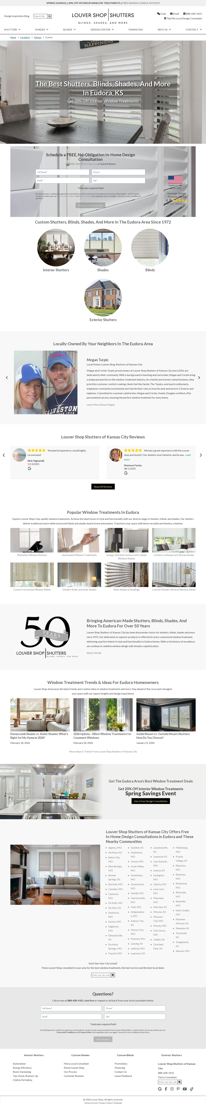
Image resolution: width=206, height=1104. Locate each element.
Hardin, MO (137, 893)
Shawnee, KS (182, 928)
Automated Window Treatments (79, 554)
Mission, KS (159, 911)
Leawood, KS (160, 856)
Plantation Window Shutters (32, 554)
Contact (194, 29)
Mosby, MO (159, 925)
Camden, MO (115, 889)
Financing (136, 29)
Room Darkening (22, 1071)
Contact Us (121, 1071)
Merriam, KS (160, 906)
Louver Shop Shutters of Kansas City (122, 364)
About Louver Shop (74, 1067)
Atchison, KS (115, 852)
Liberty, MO (159, 884)
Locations (25, 37)
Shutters (12, 29)
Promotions (121, 1063)
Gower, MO (137, 861)
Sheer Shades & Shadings (127, 589)
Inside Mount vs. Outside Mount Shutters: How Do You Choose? (163, 735)
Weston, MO (183, 950)
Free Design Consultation (141, 2)
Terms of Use (90, 1102)
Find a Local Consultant (76, 1063)
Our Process (70, 1071)
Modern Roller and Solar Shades (79, 589)
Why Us (164, 29)
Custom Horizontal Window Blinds (32, 589)
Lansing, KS (137, 943)
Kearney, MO (138, 938)
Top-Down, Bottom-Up (25, 1075)
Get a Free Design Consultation (150, 801)
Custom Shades (80, 1055)
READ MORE (94, 652)
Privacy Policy (85, 196)
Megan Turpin (97, 360)
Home (13, 37)
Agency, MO (115, 847)
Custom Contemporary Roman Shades (173, 554)
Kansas (37, 37)
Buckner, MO (115, 884)
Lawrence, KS (138, 953)
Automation (19, 1063)
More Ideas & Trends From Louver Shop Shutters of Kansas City (103, 751)
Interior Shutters (56, 270)
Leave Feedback (123, 1075)
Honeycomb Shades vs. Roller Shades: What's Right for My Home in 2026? (39, 735)
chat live (89, 1000)
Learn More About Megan (101, 404)
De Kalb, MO (115, 902)
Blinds (69, 29)
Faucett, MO (115, 953)
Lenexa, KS (159, 870)
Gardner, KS (137, 847)
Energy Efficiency (22, 1067)
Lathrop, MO (138, 948)
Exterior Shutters (103, 320)
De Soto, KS (114, 907)
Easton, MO (114, 921)
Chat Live (92, 163)
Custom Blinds (125, 1055)
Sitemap (118, 1102)
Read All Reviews (103, 486)
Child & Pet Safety (22, 1079)
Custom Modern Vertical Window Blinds (174, 589)
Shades (41, 29)
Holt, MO (136, 906)
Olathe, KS (159, 939)
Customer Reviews (74, 1075)
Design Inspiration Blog (16, 15)
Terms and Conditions (66, 196)
